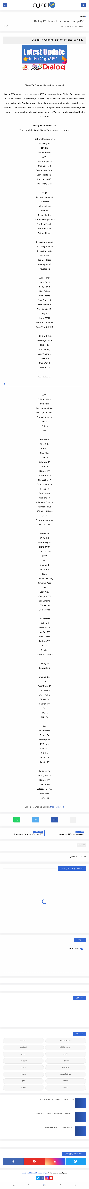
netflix (65, 1088)
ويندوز (23, 1074)
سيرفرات (23, 1061)
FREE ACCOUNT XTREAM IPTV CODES (59, 1128)
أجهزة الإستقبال (65, 1041)
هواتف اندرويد (65, 1074)
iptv (23, 1081)
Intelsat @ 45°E (57, 807)
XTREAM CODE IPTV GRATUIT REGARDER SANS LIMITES (52, 1114)
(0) (5, 26)
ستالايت (65, 1061)
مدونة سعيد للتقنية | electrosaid (35, 1173)
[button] (54, 819)
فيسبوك (65, 1068)
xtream (23, 1088)
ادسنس (23, 1041)
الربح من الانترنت (65, 1047)
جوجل (23, 1054)
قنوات (82, 16)
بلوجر (66, 1054)
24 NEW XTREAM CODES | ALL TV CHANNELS (57, 1100)
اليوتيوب (23, 1047)
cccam (65, 1081)
